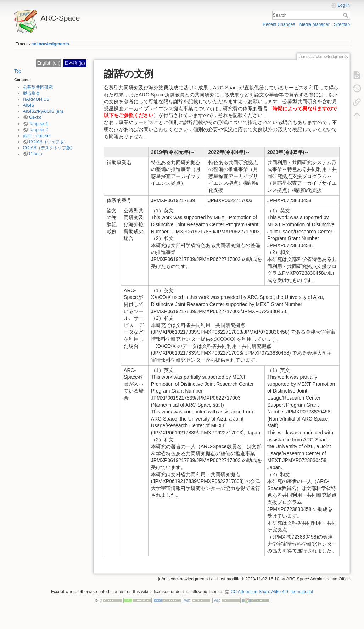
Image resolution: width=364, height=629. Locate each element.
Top (17, 71)
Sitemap (342, 24)
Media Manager (314, 24)
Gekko (35, 117)
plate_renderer (37, 135)
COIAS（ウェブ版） (48, 141)
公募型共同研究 (38, 87)
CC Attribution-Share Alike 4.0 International (271, 591)
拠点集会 (31, 93)
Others (35, 153)
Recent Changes (279, 24)
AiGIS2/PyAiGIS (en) (43, 111)
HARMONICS (36, 99)
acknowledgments (50, 43)
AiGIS (28, 105)
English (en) (48, 63)
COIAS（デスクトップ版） (49, 147)
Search (346, 15)
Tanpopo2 (38, 129)
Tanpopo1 (38, 123)
